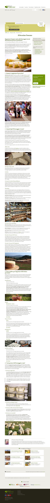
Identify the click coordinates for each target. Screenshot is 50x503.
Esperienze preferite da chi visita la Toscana (39, 87)
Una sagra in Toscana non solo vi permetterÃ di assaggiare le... (35, 464)
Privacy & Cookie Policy (21, 494)
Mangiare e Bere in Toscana (37, 40)
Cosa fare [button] (26, 7)
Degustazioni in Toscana (38, 41)
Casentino (17, 148)
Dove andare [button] (21, 7)
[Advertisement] (25, 18)
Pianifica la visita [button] (37, 7)
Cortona (13, 303)
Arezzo (7, 320)
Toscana (7, 32)
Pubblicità (19, 491)
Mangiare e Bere (12, 32)
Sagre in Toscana (37, 53)
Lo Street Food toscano (38, 52)
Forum (44, 471)
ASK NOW (35, 83)
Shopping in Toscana (37, 44)
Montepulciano (8, 303)
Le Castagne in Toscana (38, 50)
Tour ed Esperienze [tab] (19, 23)
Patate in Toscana (34, 450)
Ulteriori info (18, 405)
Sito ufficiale (8, 316)
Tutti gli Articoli (19, 493)
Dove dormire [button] (31, 7)
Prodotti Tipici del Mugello (38, 43)
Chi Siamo (19, 490)
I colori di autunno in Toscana (39, 49)
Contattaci (19, 492)
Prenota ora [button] (43, 7)
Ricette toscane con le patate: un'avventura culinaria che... (35, 452)
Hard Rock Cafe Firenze (38, 51)
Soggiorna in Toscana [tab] (10, 23)
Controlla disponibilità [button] (14, 29)
